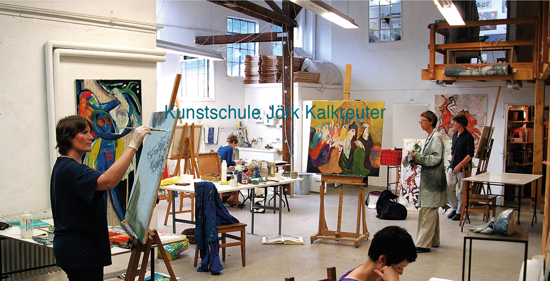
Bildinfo (27, 227)
